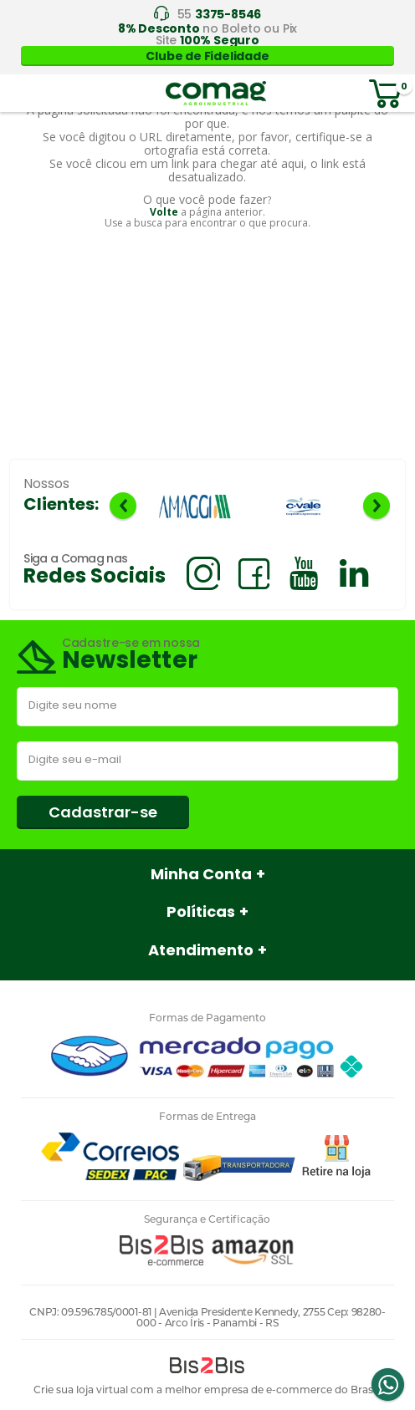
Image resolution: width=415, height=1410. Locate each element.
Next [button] (376, 505)
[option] (195, 508)
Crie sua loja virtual (80, 1389)
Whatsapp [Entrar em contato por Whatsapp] (387, 1385)
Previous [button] (123, 505)
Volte (164, 212)
